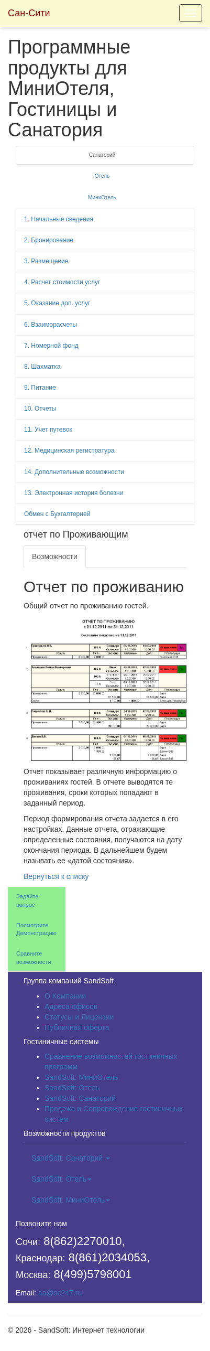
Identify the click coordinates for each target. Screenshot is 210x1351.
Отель (102, 176)
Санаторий (102, 155)
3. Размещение (46, 261)
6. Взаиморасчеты (50, 324)
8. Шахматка (42, 366)
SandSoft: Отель (72, 1088)
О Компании (65, 996)
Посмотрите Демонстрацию (36, 929)
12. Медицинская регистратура (69, 450)
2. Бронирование (48, 240)
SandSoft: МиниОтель (81, 1077)
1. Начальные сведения (58, 219)
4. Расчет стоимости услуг (62, 282)
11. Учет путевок (48, 429)
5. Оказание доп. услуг (57, 303)
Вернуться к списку (56, 876)
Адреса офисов (71, 1006)
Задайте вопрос (27, 900)
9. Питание (40, 387)
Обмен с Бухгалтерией (57, 514)
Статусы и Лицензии (79, 1017)
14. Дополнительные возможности (74, 472)
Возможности (55, 556)
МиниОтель (102, 197)
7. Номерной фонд (51, 345)
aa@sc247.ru (60, 1293)
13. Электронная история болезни (73, 493)
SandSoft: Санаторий (80, 1098)
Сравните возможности (33, 957)
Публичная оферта (77, 1027)
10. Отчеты (40, 408)
